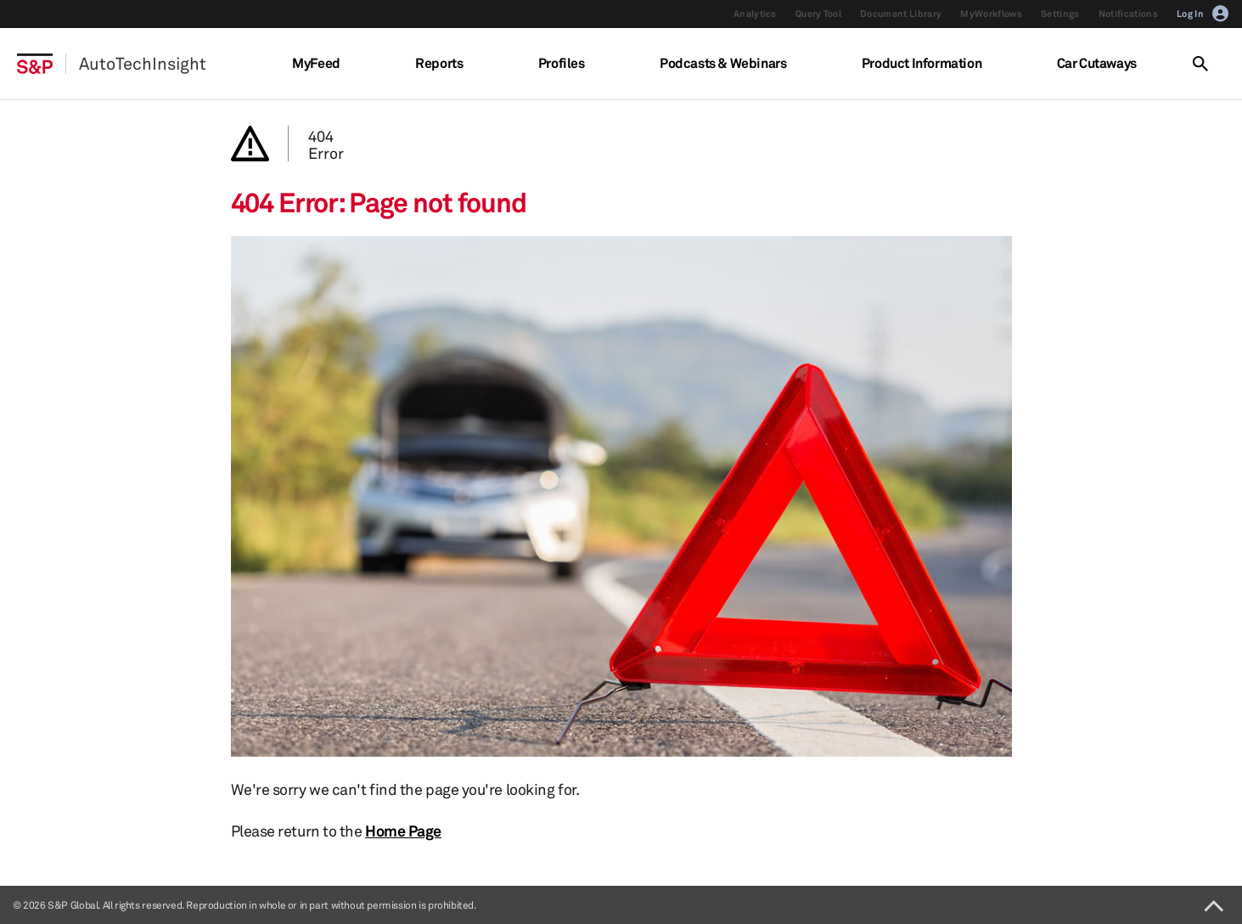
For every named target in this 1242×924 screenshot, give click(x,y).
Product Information (921, 62)
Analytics (755, 14)
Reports (439, 62)
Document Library (900, 14)
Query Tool (818, 14)
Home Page (403, 830)
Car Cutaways (1097, 62)
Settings (1060, 14)
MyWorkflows (991, 14)
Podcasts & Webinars (723, 62)
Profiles (561, 62)
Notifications (1128, 14)
